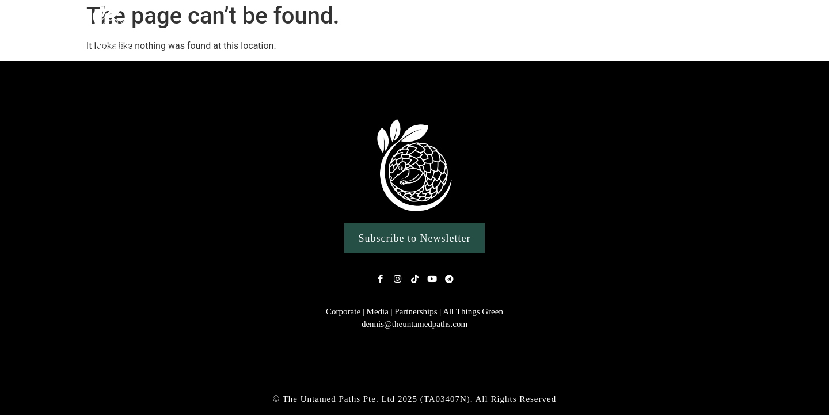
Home (215, 30)
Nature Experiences (363, 30)
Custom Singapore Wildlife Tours (496, 30)
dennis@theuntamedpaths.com (414, 324)
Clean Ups (606, 30)
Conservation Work (695, 30)
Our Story (274, 30)
